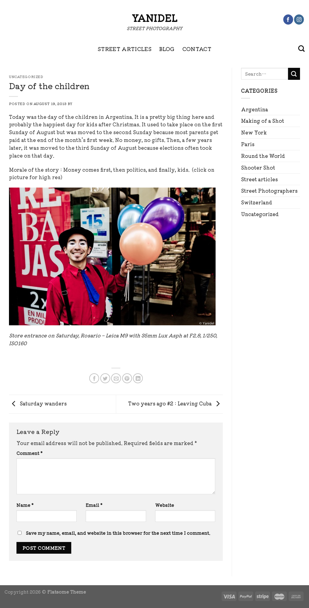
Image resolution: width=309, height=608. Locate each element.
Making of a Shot (262, 120)
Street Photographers (269, 190)
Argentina (254, 109)
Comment (29, 453)
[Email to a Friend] (116, 378)
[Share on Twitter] (105, 378)
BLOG (166, 49)
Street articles (259, 179)
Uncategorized (260, 214)
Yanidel (154, 18)
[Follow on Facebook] (288, 19)
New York (254, 132)
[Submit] (294, 74)
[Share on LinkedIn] (138, 378)
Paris (248, 144)
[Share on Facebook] (94, 378)
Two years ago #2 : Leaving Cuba (175, 403)
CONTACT (197, 49)
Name (25, 505)
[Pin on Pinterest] (127, 378)
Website (164, 505)
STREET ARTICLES (125, 49)
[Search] (301, 49)
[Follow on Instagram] (299, 19)
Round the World (263, 155)
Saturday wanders (38, 403)
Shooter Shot (258, 167)
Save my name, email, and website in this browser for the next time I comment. (118, 533)
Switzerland (256, 202)
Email (94, 505)
